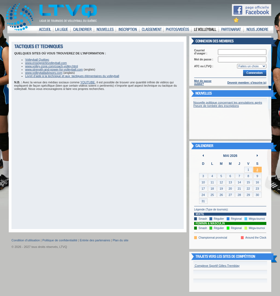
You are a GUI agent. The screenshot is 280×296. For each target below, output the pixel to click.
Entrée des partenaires (95, 240)
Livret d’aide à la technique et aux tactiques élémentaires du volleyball (72, 76)
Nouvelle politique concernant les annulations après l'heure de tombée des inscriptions (227, 104)
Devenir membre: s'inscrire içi (247, 82)
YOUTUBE (87, 82)
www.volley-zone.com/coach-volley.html (51, 66)
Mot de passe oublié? (202, 83)
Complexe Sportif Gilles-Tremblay (217, 265)
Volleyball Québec (37, 59)
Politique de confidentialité (59, 240)
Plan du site (120, 240)
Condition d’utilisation (25, 240)
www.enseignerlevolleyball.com (46, 63)
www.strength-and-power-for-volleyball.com (54, 69)
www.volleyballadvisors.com (43, 72)
